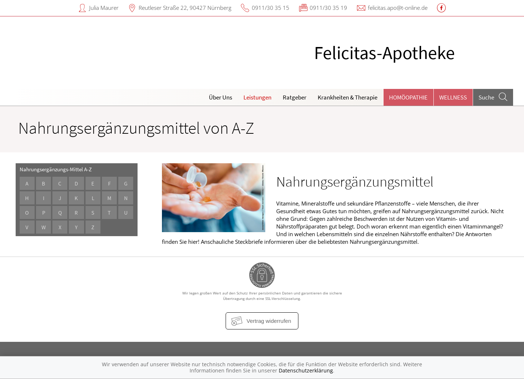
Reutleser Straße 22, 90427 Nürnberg (185, 7)
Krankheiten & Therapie (347, 97)
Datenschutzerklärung (306, 370)
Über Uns (220, 97)
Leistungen (257, 97)
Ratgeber (294, 97)
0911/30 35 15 (270, 7)
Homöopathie (408, 97)
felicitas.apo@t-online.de (398, 7)
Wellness (453, 97)
